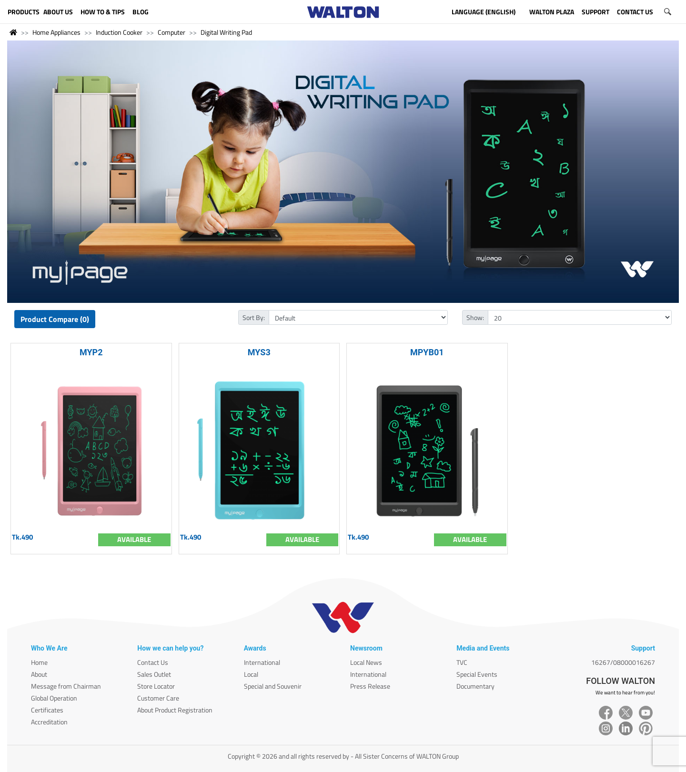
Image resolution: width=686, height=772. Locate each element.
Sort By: (253, 317)
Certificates (47, 710)
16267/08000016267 (623, 662)
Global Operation (54, 698)
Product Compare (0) (54, 319)
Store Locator (156, 686)
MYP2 (91, 352)
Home (39, 662)
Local (251, 674)
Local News (366, 662)
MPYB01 (427, 352)
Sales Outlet (154, 674)
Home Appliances (56, 32)
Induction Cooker (119, 32)
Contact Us (152, 662)
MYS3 (259, 352)
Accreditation (49, 722)
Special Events (476, 674)
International (262, 662)
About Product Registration (174, 710)
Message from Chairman (66, 686)
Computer (171, 32)
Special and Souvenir (273, 686)
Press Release (370, 686)
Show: (475, 317)
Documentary (475, 686)
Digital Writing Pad (226, 32)
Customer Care (158, 698)
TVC (461, 662)
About (39, 674)
